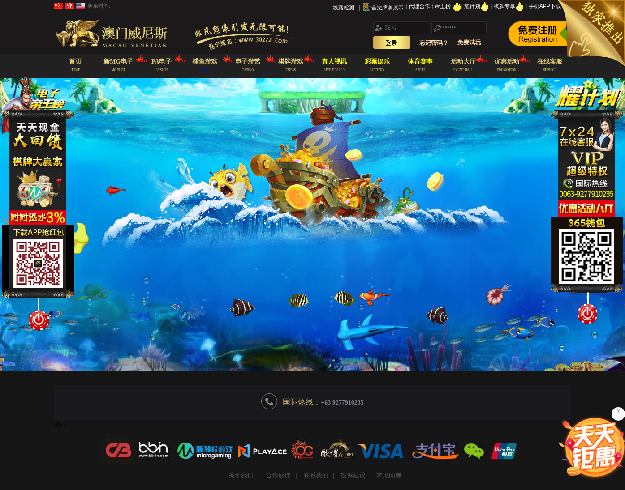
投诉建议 (353, 475)
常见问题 (388, 475)
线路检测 (343, 7)
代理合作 (420, 6)
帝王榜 (448, 6)
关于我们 (241, 475)
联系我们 (315, 475)
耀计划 (477, 6)
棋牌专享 (510, 6)
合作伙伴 (278, 475)
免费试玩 (469, 42)
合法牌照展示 (387, 7)
